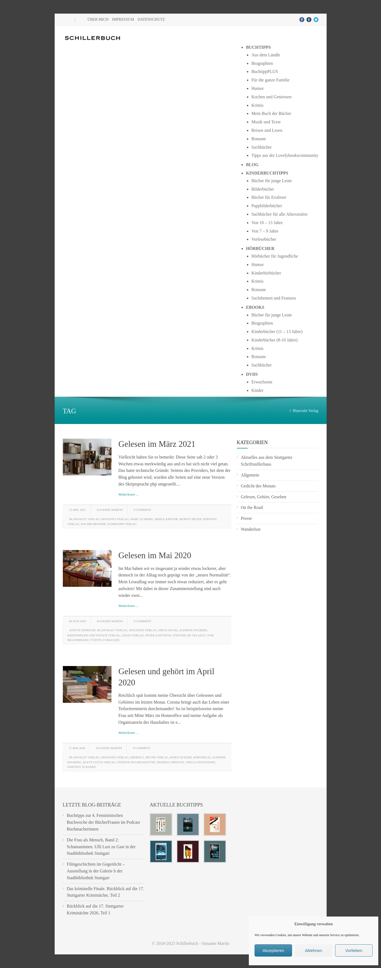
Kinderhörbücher (266, 273)
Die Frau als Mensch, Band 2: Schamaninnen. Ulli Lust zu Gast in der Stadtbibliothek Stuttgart (101, 847)
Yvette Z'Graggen (104, 640)
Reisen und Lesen (266, 130)
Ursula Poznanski (200, 762)
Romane (258, 138)
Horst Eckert (181, 757)
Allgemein (250, 475)
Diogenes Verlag (115, 519)
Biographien (262, 63)
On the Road (252, 507)
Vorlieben (354, 950)
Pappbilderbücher (266, 205)
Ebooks (255, 307)
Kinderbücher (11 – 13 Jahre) (276, 331)
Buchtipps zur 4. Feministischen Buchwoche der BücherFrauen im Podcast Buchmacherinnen (103, 822)
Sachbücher (261, 147)
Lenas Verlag (133, 635)
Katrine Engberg (193, 630)
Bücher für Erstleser (268, 197)
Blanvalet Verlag (84, 519)
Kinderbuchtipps (267, 173)
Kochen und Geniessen (271, 96)
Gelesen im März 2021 (156, 444)
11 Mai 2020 (77, 748)
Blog (252, 164)
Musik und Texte (266, 122)
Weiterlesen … (128, 494)
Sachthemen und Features (273, 298)
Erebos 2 (137, 757)
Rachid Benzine (93, 524)
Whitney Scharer (81, 766)
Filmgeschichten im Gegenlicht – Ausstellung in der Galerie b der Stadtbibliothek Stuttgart (96, 871)
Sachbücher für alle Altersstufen (279, 214)
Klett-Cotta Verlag (99, 762)
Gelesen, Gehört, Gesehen (263, 496)
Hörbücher (260, 248)
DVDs (252, 374)
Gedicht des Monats (258, 486)
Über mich (98, 19)
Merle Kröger (166, 519)
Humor (257, 88)
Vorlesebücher (263, 239)
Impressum (123, 19)
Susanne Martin (110, 509)
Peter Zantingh (158, 635)
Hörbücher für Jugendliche (274, 256)
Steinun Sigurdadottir (136, 762)
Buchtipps (258, 47)
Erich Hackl (168, 630)
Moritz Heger (190, 519)
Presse (246, 518)
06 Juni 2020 (77, 621)
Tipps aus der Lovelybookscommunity (284, 155)
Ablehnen (313, 950)
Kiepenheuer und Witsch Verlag (93, 635)
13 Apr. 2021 (77, 509)
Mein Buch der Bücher (271, 113)
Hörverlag (202, 757)
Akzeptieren (273, 950)
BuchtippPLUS (264, 71)
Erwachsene (261, 382)
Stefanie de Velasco (189, 635)
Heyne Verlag (156, 757)
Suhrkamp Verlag (122, 524)
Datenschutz (151, 19)
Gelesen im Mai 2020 (154, 555)
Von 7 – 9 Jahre (264, 231)
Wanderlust (251, 529)
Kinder (257, 390)
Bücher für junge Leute (271, 180)
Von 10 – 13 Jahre (267, 222)
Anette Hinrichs (82, 630)
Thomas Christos (170, 762)
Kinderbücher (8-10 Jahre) (274, 340)
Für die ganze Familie (270, 80)
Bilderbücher (262, 189)
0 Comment (142, 509)
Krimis (257, 105)
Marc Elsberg (141, 519)
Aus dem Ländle (265, 55)
